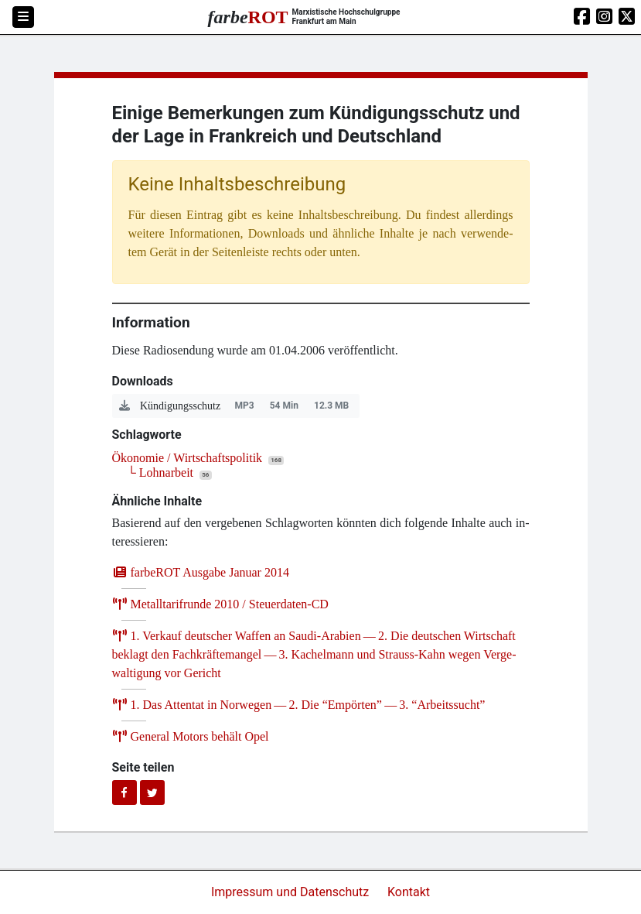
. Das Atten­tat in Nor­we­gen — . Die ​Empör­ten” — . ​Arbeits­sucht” (299, 704)
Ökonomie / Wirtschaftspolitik (187, 457)
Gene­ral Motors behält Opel (190, 736)
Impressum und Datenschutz (291, 892)
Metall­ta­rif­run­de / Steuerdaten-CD (220, 604)
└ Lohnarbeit (161, 472)
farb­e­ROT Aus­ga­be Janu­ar (200, 572)
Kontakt (408, 892)
